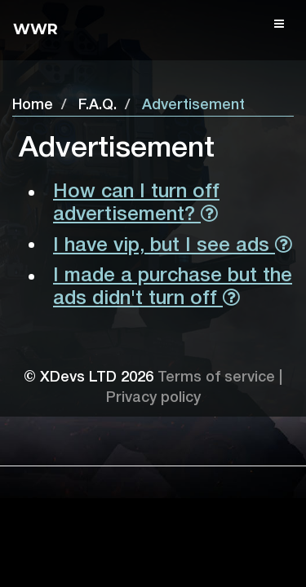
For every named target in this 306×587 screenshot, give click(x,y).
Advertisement (193, 105)
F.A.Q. (97, 105)
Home (32, 105)
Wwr (35, 29)
